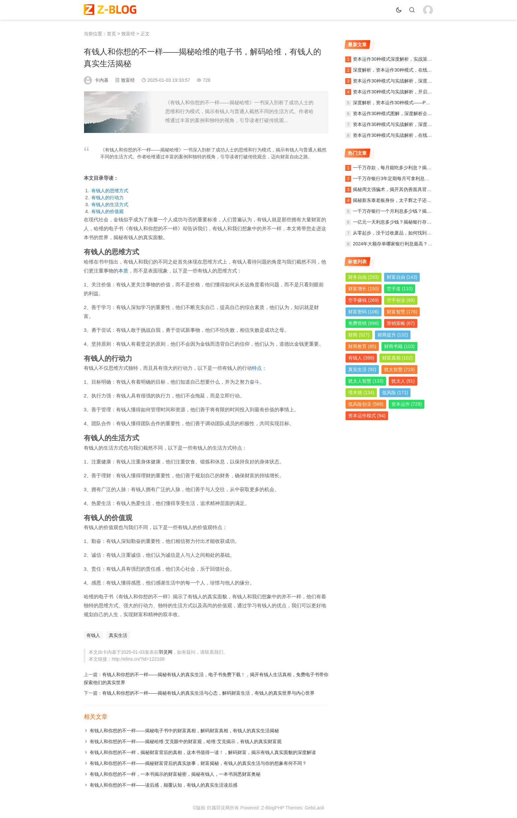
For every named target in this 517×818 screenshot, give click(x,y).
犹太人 (403, 381)
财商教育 (362, 346)
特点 (257, 368)
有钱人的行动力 (107, 197)
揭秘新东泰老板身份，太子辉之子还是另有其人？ (403, 200)
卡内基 (101, 80)
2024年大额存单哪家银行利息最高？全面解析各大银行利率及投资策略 (425, 243)
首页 (111, 33)
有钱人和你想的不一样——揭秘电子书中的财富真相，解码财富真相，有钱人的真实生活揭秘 (184, 730)
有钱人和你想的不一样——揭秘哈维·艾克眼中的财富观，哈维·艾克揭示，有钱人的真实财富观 (186, 741)
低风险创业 (365, 404)
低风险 (395, 392)
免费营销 (363, 323)
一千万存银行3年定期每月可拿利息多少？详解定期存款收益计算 (419, 178)
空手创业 (401, 300)
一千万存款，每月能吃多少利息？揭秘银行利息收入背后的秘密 (417, 167)
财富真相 (397, 358)
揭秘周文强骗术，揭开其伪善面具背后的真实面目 (403, 189)
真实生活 (118, 635)
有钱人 (93, 635)
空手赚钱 (363, 300)
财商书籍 (399, 346)
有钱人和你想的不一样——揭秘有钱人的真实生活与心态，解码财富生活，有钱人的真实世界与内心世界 (208, 693)
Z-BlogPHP (272, 807)
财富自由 (402, 277)
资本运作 (406, 404)
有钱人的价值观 (107, 211)
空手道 (400, 288)
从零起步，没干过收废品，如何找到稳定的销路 (401, 233)
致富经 (128, 33)
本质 (123, 270)
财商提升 (393, 334)
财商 (359, 334)
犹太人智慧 (365, 381)
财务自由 (363, 277)
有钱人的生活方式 (109, 204)
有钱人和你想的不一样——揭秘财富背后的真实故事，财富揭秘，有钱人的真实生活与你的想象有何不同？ (198, 763)
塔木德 (361, 392)
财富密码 (363, 311)
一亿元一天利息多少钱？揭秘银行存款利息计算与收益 (408, 222)
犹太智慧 (399, 369)
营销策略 (401, 323)
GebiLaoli (314, 807)
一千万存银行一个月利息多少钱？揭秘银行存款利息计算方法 (415, 211)
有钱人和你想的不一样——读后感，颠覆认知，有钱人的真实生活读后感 (163, 785)
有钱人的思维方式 (109, 190)
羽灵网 (165, 652)
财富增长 (363, 288)
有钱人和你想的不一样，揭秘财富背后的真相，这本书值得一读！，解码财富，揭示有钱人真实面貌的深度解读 (203, 752)
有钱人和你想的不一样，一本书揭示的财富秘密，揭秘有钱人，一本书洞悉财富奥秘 (175, 774)
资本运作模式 (366, 415)
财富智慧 (402, 311)
